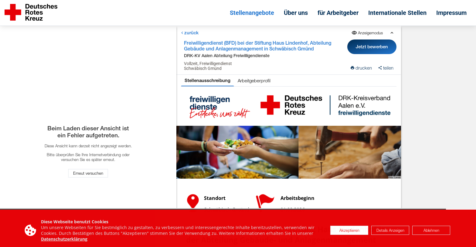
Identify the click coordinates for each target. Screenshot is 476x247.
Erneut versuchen (88, 173)
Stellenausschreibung (207, 80)
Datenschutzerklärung (64, 241)
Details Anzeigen (390, 232)
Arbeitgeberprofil (254, 80)
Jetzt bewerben (372, 46)
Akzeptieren (349, 232)
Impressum (451, 12)
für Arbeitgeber (338, 12)
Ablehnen (431, 232)
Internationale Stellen (397, 12)
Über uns (296, 12)
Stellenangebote (252, 12)
